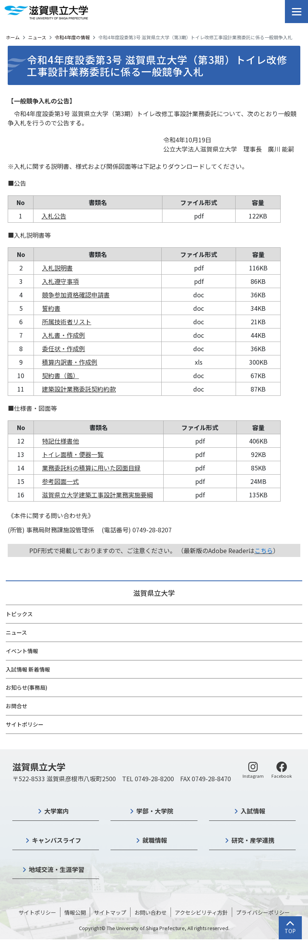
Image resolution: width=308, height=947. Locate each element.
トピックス (19, 614)
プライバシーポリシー (263, 912)
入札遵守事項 (60, 281)
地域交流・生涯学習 (56, 869)
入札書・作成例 (63, 335)
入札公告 (54, 215)
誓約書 (51, 308)
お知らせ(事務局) (26, 687)
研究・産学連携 (253, 840)
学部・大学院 (154, 810)
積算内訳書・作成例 (69, 362)
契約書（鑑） (60, 375)
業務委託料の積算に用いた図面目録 (91, 467)
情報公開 (75, 912)
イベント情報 (22, 651)
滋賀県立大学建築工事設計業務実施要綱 (97, 494)
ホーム (13, 37)
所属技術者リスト (66, 321)
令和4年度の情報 (72, 37)
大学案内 (56, 810)
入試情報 (253, 810)
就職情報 (154, 840)
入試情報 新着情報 (28, 669)
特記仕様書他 (60, 440)
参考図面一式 (60, 481)
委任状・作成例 (63, 348)
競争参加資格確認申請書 (76, 294)
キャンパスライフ (56, 840)
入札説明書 (57, 267)
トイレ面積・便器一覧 (73, 454)
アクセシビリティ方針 (201, 912)
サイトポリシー (25, 724)
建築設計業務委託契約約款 (79, 388)
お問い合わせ (150, 912)
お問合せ (16, 706)
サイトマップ (110, 912)
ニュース (37, 37)
